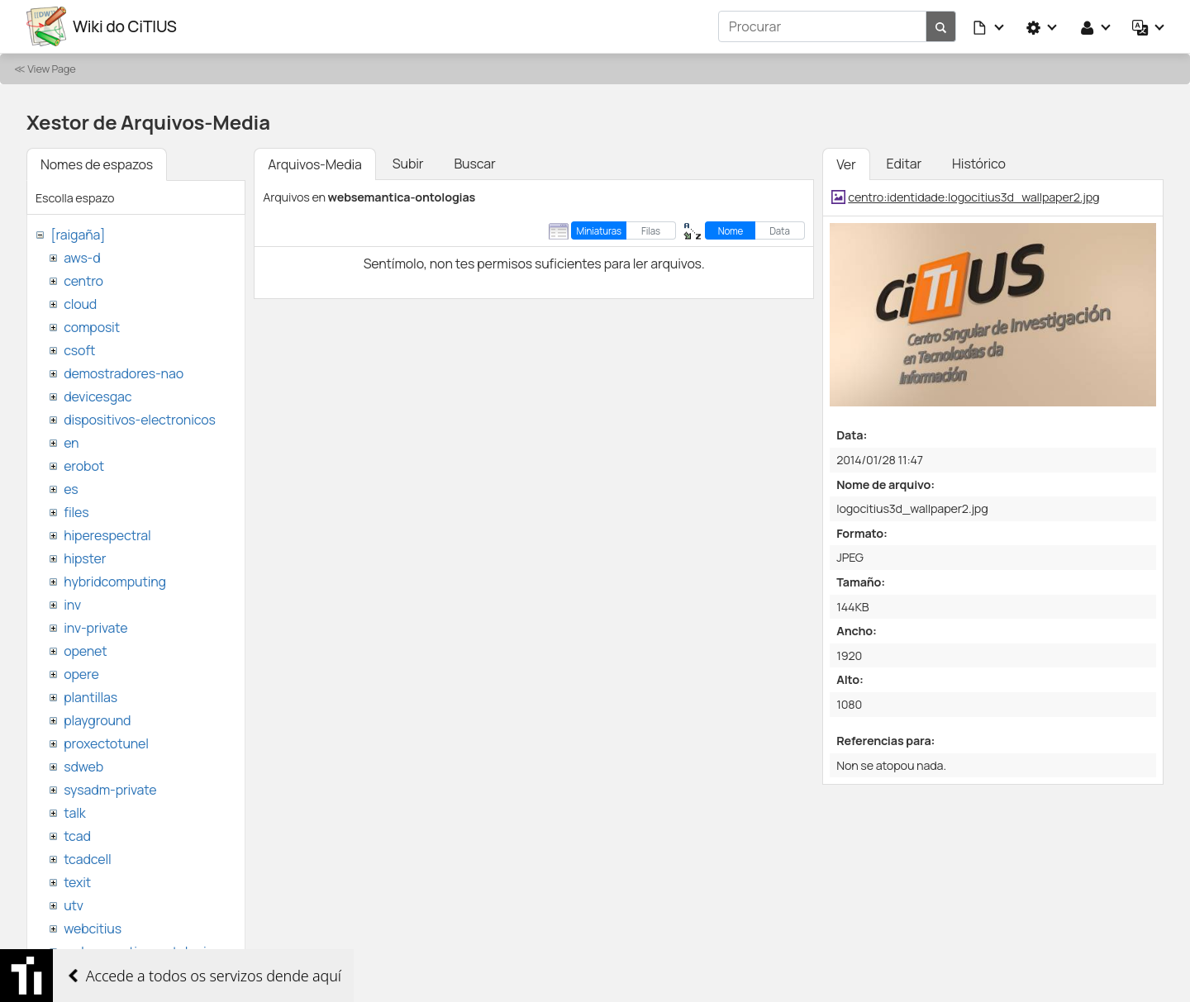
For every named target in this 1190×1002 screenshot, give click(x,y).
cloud (80, 304)
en (71, 443)
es (71, 489)
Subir (408, 163)
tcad (77, 836)
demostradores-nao (123, 373)
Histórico (979, 163)
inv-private (95, 628)
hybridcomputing (115, 581)
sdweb (83, 766)
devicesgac (97, 396)
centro (83, 281)
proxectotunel (106, 743)
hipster (85, 558)
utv (73, 905)
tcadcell (87, 859)
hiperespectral (107, 535)
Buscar (474, 163)
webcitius (92, 928)
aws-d (82, 258)
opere (81, 674)
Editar (904, 163)
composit (92, 327)
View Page (51, 68)
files (76, 512)
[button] (989, 26)
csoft (79, 350)
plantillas (90, 697)
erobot (84, 466)
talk (74, 813)
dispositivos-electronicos (139, 420)
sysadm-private (110, 790)
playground (97, 720)
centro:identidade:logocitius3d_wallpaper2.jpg (973, 197)
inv (72, 605)
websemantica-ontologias (142, 952)
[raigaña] (77, 235)
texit (77, 882)
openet (85, 651)
